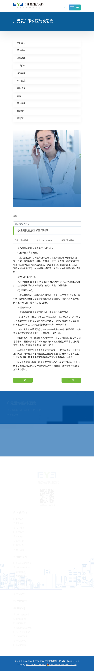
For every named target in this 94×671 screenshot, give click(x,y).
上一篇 (23, 380)
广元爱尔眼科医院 (53, 661)
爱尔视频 (21, 103)
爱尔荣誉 (21, 50)
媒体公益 (21, 88)
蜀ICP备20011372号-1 (36, 664)
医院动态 (21, 73)
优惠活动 (21, 118)
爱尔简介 (21, 43)
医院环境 (21, 58)
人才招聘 (21, 65)
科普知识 (21, 111)
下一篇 (71, 380)
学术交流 (21, 80)
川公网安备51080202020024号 (61, 664)
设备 (19, 95)
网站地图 (19, 661)
